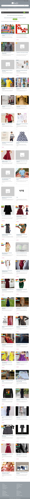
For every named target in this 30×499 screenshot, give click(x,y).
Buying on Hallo (19, 491)
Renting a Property (19, 492)
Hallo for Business (4, 492)
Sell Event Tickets (4, 494)
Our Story (3, 484)
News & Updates (4, 485)
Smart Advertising (19, 486)
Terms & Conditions (5, 487)
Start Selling (4, 491)
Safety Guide (18, 485)
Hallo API (18, 487)
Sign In (15, 19)
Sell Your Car (4, 493)
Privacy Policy (4, 488)
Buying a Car (18, 493)
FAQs (17, 488)
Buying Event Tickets (19, 495)
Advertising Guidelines (19, 484)
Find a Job (18, 494)
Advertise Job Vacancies (5, 495)
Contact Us (3, 486)
